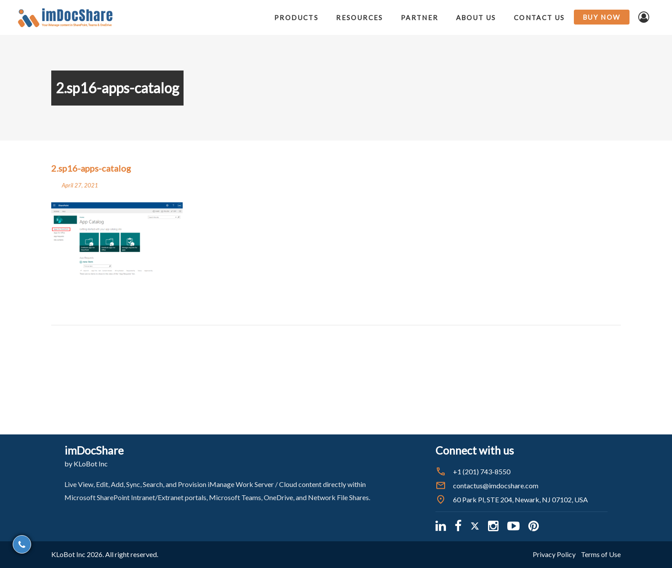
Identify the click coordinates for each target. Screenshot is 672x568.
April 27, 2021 (80, 185)
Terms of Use (601, 554)
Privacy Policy (554, 554)
